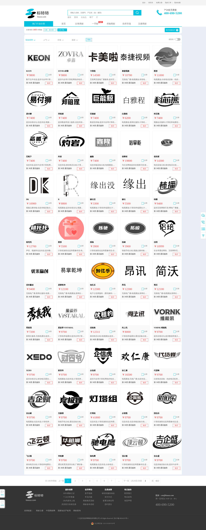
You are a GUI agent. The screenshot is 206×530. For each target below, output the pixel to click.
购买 (48, 83)
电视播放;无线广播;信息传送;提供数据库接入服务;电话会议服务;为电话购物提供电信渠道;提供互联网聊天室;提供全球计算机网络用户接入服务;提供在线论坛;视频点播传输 (135, 379)
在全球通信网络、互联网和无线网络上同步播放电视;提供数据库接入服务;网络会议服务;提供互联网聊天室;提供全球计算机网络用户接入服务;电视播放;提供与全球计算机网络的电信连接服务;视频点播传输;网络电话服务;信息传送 (167, 251)
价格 (59, 40)
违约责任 (108, 504)
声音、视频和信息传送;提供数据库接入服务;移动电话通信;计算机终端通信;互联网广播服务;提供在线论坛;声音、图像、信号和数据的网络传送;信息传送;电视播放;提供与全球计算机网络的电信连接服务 (39, 251)
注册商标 (142, 24)
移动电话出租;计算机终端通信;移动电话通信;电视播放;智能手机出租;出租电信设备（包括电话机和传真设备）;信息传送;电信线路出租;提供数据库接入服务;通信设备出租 (39, 464)
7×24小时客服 (68, 497)
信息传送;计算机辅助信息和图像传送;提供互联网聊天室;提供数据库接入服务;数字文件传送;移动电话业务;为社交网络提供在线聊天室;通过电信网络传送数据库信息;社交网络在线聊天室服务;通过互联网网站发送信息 (103, 422)
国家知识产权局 (64, 511)
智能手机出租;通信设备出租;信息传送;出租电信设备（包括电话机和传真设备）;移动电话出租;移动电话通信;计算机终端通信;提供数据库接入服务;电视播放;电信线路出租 (71, 422)
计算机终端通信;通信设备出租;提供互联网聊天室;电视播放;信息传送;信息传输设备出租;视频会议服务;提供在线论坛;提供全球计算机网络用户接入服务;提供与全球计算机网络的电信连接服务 (135, 336)
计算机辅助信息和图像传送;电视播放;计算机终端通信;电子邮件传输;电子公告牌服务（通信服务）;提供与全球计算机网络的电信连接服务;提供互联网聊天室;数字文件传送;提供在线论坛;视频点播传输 (71, 251)
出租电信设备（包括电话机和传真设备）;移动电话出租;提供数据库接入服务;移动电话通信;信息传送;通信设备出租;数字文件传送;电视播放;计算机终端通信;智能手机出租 (167, 379)
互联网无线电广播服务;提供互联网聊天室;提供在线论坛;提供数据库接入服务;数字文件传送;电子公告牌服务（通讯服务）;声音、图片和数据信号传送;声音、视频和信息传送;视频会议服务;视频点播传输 (103, 79)
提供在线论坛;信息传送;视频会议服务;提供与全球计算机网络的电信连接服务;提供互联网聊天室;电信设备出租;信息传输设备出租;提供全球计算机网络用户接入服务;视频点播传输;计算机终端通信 (39, 122)
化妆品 (83, 17)
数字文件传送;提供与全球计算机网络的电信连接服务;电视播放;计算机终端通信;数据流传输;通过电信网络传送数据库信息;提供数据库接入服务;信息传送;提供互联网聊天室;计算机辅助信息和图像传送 (39, 79)
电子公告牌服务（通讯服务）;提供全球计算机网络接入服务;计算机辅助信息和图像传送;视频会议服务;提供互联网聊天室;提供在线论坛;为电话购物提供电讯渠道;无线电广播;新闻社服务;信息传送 (103, 293)
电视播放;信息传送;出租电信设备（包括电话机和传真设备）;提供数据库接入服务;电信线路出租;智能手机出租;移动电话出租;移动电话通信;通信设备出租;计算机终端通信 (103, 464)
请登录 (150, 3)
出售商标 (79, 24)
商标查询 (77, 511)
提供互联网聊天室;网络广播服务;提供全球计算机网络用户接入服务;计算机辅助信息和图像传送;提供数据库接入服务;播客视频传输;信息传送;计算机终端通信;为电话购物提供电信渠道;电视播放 (167, 208)
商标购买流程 (88, 501)
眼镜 (76, 17)
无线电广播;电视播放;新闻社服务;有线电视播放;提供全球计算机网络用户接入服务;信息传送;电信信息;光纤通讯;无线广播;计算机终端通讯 (167, 293)
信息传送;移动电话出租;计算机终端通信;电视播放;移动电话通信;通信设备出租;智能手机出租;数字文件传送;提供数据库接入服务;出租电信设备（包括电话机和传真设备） (71, 165)
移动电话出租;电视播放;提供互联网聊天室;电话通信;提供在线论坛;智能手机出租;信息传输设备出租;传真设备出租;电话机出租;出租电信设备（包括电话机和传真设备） (103, 336)
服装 (69, 17)
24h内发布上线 (69, 501)
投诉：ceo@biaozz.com (165, 495)
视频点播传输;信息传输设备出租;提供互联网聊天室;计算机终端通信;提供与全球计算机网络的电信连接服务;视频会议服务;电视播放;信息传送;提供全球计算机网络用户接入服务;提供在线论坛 (39, 208)
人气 (45, 40)
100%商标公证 (69, 493)
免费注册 (159, 3)
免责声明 (128, 501)
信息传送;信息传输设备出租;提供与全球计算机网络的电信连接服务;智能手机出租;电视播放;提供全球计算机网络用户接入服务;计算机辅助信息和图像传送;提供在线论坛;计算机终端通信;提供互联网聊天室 (135, 422)
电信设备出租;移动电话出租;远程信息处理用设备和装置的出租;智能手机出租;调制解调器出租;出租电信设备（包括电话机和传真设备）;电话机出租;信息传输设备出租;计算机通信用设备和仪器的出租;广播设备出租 (167, 165)
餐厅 (91, 17)
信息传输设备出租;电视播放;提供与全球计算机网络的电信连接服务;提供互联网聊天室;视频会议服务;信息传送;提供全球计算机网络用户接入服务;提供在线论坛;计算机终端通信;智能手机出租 (103, 165)
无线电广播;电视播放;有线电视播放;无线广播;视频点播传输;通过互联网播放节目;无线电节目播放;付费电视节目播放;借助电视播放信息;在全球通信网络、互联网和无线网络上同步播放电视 (135, 79)
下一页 (126, 481)
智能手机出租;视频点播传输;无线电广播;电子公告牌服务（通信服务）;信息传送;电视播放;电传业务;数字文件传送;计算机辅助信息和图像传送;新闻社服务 (135, 251)
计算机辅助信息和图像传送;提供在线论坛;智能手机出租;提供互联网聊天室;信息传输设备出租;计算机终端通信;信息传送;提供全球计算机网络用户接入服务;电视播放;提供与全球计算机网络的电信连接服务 (167, 422)
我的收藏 (177, 3)
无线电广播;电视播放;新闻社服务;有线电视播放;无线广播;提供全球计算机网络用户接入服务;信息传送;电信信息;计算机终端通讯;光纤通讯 (71, 293)
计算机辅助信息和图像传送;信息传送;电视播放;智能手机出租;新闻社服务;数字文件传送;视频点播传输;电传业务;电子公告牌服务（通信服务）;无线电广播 (103, 251)
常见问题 (88, 497)
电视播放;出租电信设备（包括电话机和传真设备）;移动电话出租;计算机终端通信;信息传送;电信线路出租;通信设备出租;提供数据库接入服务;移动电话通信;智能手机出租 (167, 79)
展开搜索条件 (170, 30)
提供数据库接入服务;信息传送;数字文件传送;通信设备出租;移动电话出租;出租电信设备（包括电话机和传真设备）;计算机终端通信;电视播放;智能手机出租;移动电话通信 (71, 122)
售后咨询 (128, 497)
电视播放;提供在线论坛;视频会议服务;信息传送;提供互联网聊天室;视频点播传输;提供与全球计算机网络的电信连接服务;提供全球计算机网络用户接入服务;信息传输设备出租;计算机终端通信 (71, 208)
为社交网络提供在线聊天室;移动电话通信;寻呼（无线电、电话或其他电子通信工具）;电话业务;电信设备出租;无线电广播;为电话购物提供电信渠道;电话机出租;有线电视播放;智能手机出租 (135, 165)
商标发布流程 (88, 504)
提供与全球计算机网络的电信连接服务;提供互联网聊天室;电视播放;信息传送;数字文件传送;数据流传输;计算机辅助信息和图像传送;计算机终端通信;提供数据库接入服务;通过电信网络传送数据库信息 (71, 79)
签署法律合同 (108, 501)
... (119, 481)
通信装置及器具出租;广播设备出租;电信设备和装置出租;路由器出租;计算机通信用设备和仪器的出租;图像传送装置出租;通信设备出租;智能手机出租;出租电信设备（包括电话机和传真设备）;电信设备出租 (71, 464)
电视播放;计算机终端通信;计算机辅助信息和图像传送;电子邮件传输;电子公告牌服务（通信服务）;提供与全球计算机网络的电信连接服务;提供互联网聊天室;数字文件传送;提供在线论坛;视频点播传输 (103, 208)
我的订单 (168, 3)
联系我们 (128, 493)
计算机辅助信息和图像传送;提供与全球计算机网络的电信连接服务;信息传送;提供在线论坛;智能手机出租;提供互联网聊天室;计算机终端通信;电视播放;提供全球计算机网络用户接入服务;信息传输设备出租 (135, 464)
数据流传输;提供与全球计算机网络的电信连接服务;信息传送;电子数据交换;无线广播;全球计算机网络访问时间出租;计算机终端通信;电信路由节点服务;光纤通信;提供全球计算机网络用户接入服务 (103, 122)
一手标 (95, 24)
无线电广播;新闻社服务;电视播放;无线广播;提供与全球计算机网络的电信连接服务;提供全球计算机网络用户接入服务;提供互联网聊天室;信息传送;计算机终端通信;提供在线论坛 (39, 293)
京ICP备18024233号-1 (121, 518)
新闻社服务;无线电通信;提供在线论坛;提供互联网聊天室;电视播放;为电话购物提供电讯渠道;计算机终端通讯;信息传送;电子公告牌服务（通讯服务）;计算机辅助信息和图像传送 (39, 336)
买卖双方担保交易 (68, 504)
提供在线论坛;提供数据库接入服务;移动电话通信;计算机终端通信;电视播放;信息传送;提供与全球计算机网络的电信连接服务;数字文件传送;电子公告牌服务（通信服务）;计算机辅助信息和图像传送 (167, 336)
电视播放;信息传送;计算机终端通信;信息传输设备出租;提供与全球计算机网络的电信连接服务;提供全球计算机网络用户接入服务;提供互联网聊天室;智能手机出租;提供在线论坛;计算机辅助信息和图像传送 (71, 379)
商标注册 (39, 511)
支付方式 (108, 497)
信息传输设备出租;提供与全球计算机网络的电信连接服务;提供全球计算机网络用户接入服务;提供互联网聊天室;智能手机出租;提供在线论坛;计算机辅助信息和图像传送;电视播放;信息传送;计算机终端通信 (167, 464)
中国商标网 (50, 511)
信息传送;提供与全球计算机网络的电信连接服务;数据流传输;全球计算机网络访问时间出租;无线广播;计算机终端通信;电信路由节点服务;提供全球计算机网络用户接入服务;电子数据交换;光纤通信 (39, 165)
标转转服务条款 (108, 493)
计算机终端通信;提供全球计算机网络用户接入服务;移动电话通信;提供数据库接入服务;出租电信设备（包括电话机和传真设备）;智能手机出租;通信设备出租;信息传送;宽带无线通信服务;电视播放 (71, 336)
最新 (73, 40)
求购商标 (111, 24)
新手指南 (88, 493)
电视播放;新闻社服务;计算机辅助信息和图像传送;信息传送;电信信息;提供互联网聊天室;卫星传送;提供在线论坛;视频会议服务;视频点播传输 (135, 122)
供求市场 (126, 24)
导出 (89, 40)
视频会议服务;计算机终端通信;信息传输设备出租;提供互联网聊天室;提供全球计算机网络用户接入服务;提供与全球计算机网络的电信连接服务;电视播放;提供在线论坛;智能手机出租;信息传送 (167, 122)
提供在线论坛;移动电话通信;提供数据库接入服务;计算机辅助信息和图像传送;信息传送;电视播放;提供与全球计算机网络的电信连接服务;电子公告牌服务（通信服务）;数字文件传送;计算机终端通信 (39, 379)
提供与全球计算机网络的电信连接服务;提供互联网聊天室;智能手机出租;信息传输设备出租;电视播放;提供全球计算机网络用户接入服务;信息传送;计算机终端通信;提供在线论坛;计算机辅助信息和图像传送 (103, 379)
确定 (157, 481)
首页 (63, 24)
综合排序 (29, 40)
